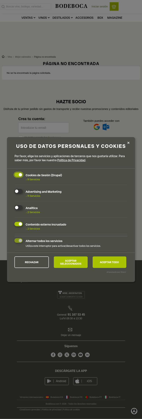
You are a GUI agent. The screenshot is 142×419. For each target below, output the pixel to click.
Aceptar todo (109, 262)
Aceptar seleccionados (70, 262)
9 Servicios (33, 179)
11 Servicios (33, 196)
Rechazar (32, 262)
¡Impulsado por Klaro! (116, 272)
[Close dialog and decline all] (128, 143)
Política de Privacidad (71, 160)
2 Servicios (33, 212)
